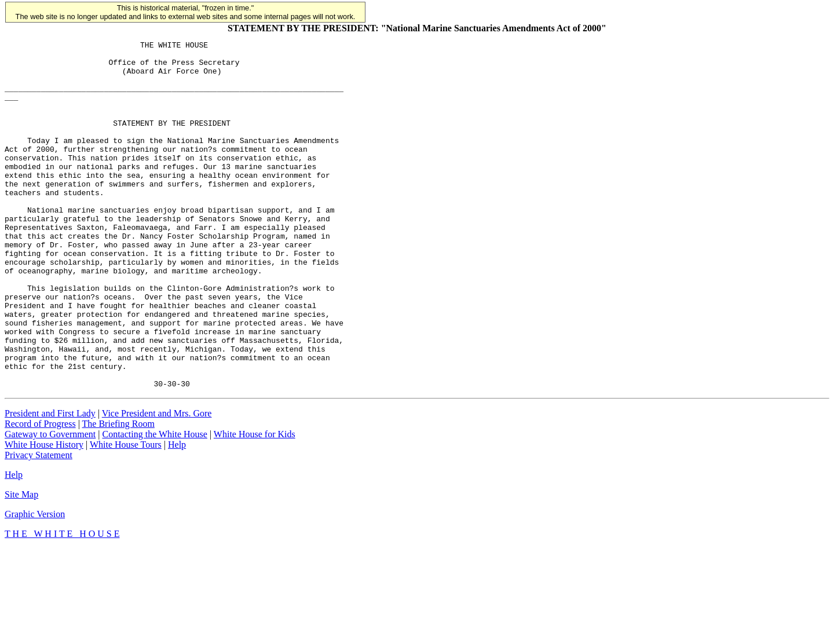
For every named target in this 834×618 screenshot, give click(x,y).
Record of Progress (40, 493)
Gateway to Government (50, 504)
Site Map (21, 564)
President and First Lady (50, 483)
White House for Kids (254, 504)
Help (177, 514)
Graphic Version (35, 583)
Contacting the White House (154, 504)
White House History (44, 514)
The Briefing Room (118, 493)
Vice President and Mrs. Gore (157, 483)
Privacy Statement (38, 524)
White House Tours (126, 514)
